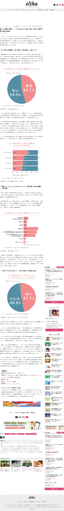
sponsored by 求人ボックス (60, 304)
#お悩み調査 (13, 433)
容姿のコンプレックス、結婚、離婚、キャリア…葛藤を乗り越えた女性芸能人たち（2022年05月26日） (19, 446)
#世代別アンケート (20, 433)
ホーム (1, 26)
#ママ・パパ (7, 433)
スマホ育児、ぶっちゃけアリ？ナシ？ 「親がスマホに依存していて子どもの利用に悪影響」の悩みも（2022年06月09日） (21, 453)
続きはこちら (55, 302)
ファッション (34, 9)
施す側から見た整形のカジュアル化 (54, 325)
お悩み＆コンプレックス (8, 26)
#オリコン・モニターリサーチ (30, 433)
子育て (47, 9)
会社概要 (24, 501)
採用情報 (44, 501)
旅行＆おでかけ (41, 9)
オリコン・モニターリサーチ (13, 383)
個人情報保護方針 (31, 501)
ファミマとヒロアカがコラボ (53, 323)
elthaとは (20, 501)
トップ (11, 9)
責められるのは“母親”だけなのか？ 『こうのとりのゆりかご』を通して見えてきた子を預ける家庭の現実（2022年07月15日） (22, 443)
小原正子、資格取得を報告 (52, 321)
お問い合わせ (38, 501)
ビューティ (23, 9)
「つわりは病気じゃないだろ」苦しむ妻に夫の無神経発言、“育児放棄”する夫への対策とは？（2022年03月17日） (21, 448)
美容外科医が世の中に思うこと (53, 326)
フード (28, 9)
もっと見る (55, 329)
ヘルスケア (17, 9)
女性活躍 (52, 9)
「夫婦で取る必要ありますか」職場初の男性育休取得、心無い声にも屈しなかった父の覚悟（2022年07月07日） (20, 450)
